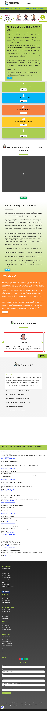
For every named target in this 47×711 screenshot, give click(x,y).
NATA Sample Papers (6, 575)
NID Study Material (5, 596)
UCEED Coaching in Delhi (9, 699)
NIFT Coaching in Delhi (37, 702)
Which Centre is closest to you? (8, 688)
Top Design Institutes (6, 638)
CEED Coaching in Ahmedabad (32, 701)
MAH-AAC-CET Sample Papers (7, 586)
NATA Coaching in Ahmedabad (7, 705)
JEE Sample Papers (5, 584)
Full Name (4, 665)
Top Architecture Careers (7, 645)
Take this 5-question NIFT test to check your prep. (14, 8)
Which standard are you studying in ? (9, 678)
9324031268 (12, 532)
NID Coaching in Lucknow (20, 698)
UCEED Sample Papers (6, 573)
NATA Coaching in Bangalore (38, 704)
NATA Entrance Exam (6, 616)
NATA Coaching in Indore (17, 705)
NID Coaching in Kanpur (11, 698)
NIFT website (21, 66)
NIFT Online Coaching (6, 625)
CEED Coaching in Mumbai (28, 700)
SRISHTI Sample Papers (6, 577)
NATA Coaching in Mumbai (12, 704)
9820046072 (7, 489)
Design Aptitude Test (6, 618)
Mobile (3, 669)
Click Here (23, 89)
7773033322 (12, 511)
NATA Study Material (6, 600)
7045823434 (7, 500)
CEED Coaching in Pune (37, 700)
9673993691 (7, 555)
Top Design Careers (6, 636)
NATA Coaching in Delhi (29, 704)
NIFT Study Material (6, 598)
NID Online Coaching (6, 623)
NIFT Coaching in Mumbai (21, 702)
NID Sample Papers (6, 568)
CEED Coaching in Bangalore (13, 701)
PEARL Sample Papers (6, 580)
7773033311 (7, 511)
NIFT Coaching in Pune (29, 702)
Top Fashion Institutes (6, 641)
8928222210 (7, 478)
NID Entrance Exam (6, 609)
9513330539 (12, 489)
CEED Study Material (6, 602)
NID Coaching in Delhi (33, 697)
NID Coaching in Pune (16, 697)
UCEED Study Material (6, 604)
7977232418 (7, 532)
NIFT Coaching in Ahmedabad (15, 703)
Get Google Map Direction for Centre (8, 458)
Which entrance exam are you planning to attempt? (12, 683)
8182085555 (12, 555)
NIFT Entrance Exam (6, 611)
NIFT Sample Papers (6, 570)
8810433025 (7, 466)
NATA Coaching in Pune (21, 704)
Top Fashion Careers (6, 639)
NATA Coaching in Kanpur (26, 705)
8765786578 (7, 521)
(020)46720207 (12, 478)
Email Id (3, 674)
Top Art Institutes (5, 647)
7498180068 (7, 545)
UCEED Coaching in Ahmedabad (38, 699)
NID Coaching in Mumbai (8, 697)
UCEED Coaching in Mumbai (31, 698)
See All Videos (23, 197)
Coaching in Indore (25, 703)
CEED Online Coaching (6, 627)
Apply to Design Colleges (7, 643)
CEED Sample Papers (6, 571)
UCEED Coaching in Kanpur (6, 700)
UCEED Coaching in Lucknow (16, 700)
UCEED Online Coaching (6, 629)
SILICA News (4, 654)
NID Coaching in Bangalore (25, 697)
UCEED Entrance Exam (6, 614)
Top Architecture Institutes (7, 648)
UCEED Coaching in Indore (28, 699)
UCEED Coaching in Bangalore (18, 699)
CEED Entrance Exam (6, 613)
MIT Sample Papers (6, 582)
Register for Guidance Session (42, 356)
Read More (10, 77)
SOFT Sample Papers (6, 579)
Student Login (29, 3)
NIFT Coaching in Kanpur (33, 703)
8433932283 (7, 457)
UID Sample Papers (6, 588)
